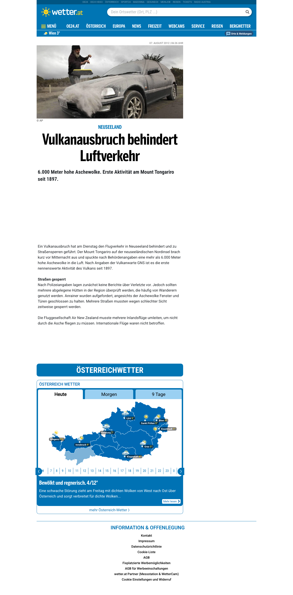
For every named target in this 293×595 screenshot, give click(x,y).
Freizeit (155, 26)
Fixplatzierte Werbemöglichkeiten (146, 563)
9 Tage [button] (158, 394)
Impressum (146, 541)
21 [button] (151, 471)
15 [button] (106, 471)
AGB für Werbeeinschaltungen (146, 569)
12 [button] (83, 471)
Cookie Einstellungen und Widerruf (146, 579)
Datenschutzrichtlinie (146, 547)
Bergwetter (240, 26)
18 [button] (128, 471)
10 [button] (68, 471)
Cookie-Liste (147, 552)
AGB (146, 558)
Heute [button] (60, 394)
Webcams (176, 26)
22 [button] (158, 471)
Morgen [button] (109, 394)
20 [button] (143, 471)
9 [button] (61, 471)
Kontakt (146, 536)
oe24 (85, 2)
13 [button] (91, 471)
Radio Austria (202, 2)
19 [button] (136, 471)
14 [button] (98, 471)
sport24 (126, 2)
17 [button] (121, 471)
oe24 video (96, 2)
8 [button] (56, 471)
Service (198, 26)
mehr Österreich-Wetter (109, 510)
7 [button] (50, 471)
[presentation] (38, 471)
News (136, 26)
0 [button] (173, 471)
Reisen (176, 2)
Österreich (112, 2)
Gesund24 (152, 2)
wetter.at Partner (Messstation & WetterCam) (146, 574)
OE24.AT (72, 26)
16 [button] (113, 471)
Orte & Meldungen (239, 33)
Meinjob (166, 2)
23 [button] (166, 471)
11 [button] (76, 471)
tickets (187, 2)
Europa (119, 26)
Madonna (138, 2)
